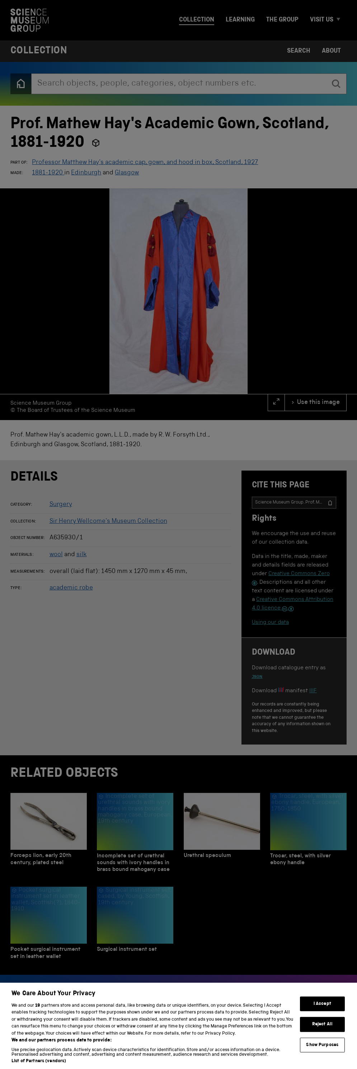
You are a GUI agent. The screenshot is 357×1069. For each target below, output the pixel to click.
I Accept (322, 1011)
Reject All (322, 1032)
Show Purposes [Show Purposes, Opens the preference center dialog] (322, 1052)
